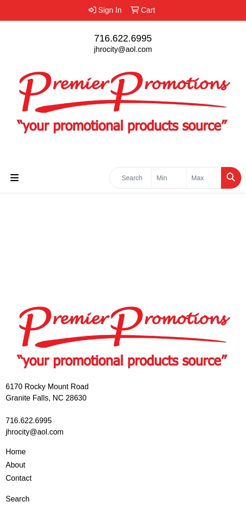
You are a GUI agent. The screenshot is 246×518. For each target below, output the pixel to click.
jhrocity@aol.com (123, 49)
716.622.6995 (123, 38)
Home (16, 452)
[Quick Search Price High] (203, 178)
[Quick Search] (130, 178)
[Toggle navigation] (15, 177)
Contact (19, 478)
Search (18, 499)
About (15, 465)
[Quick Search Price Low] (169, 178)
